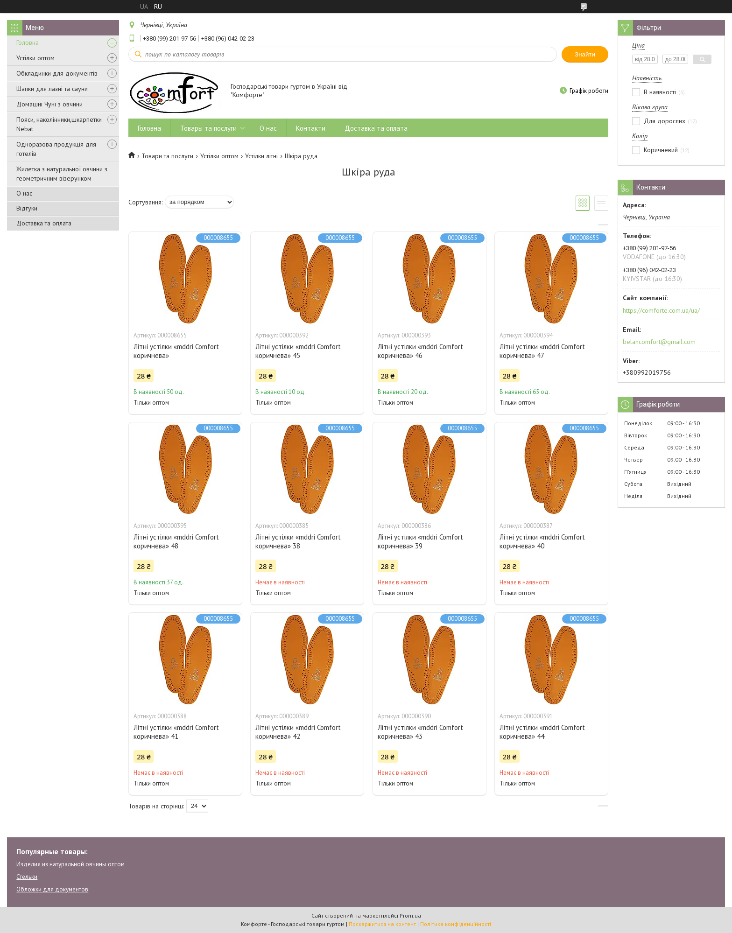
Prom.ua (410, 915)
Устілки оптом (35, 58)
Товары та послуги (208, 128)
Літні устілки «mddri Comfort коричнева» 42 (298, 732)
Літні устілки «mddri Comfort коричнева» (176, 351)
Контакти (310, 128)
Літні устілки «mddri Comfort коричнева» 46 (420, 351)
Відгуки (26, 208)
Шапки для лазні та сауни (52, 88)
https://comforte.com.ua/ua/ (661, 310)
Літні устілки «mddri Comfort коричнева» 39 (420, 541)
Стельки (26, 877)
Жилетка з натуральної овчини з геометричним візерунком (61, 173)
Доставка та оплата (43, 223)
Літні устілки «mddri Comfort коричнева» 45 (298, 351)
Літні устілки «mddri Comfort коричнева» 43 (420, 732)
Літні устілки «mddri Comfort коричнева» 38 (298, 541)
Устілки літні (261, 156)
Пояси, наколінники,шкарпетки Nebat (59, 124)
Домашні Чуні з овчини (49, 104)
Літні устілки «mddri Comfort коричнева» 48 (176, 541)
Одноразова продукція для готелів (56, 149)
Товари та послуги (167, 156)
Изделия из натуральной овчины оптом (70, 864)
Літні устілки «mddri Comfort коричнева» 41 (176, 732)
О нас (24, 193)
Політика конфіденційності (455, 923)
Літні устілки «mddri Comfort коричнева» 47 (542, 351)
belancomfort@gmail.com (659, 341)
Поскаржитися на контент (382, 923)
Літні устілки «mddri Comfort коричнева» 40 (542, 541)
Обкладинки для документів (57, 73)
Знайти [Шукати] (585, 54)
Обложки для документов (52, 889)
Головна (27, 42)
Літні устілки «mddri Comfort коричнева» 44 (542, 732)
